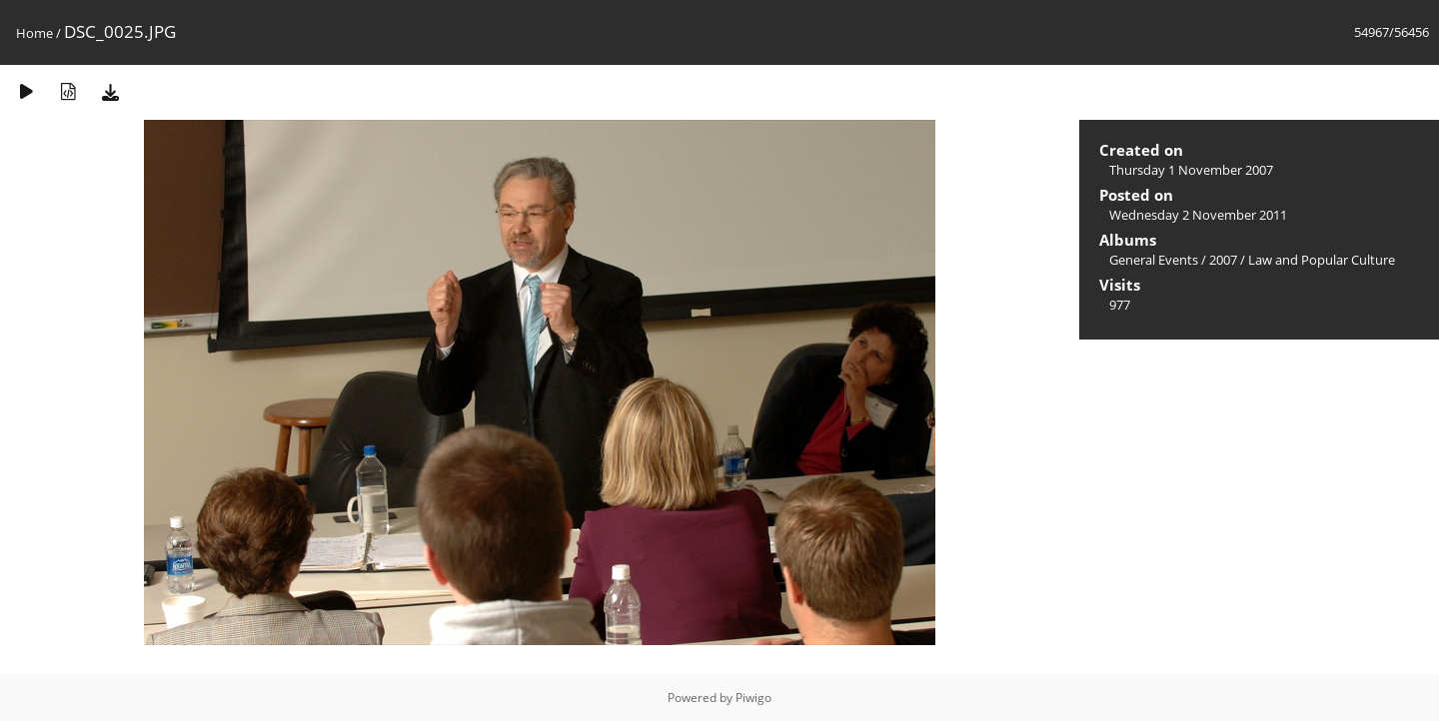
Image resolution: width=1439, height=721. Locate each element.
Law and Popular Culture (1321, 260)
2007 (1223, 260)
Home (34, 33)
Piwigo (753, 697)
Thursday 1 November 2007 (1191, 170)
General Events (1153, 260)
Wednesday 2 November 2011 (1198, 215)
